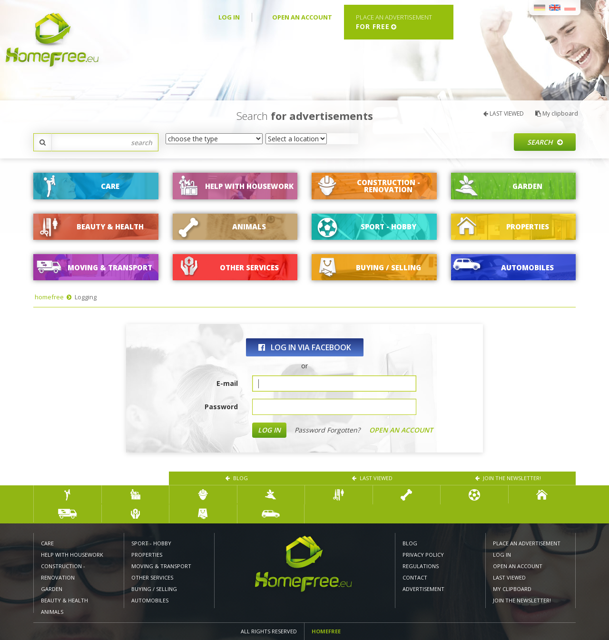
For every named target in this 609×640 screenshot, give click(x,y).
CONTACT (415, 577)
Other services (152, 577)
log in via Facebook (304, 347)
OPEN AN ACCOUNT (302, 17)
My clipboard (556, 113)
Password (221, 406)
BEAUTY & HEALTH (64, 600)
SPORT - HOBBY (151, 543)
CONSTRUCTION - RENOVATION (63, 571)
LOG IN (229, 17)
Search (545, 142)
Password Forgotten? (327, 429)
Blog (237, 478)
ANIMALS (52, 611)
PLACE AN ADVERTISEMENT (526, 543)
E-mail (227, 383)
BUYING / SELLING (154, 588)
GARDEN (51, 588)
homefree (49, 297)
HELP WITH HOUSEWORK (72, 554)
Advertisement (423, 588)
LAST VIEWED (503, 113)
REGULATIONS (421, 566)
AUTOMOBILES (149, 600)
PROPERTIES (146, 554)
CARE (47, 543)
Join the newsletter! (508, 478)
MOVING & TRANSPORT (161, 566)
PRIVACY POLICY (423, 554)
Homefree (326, 631)
